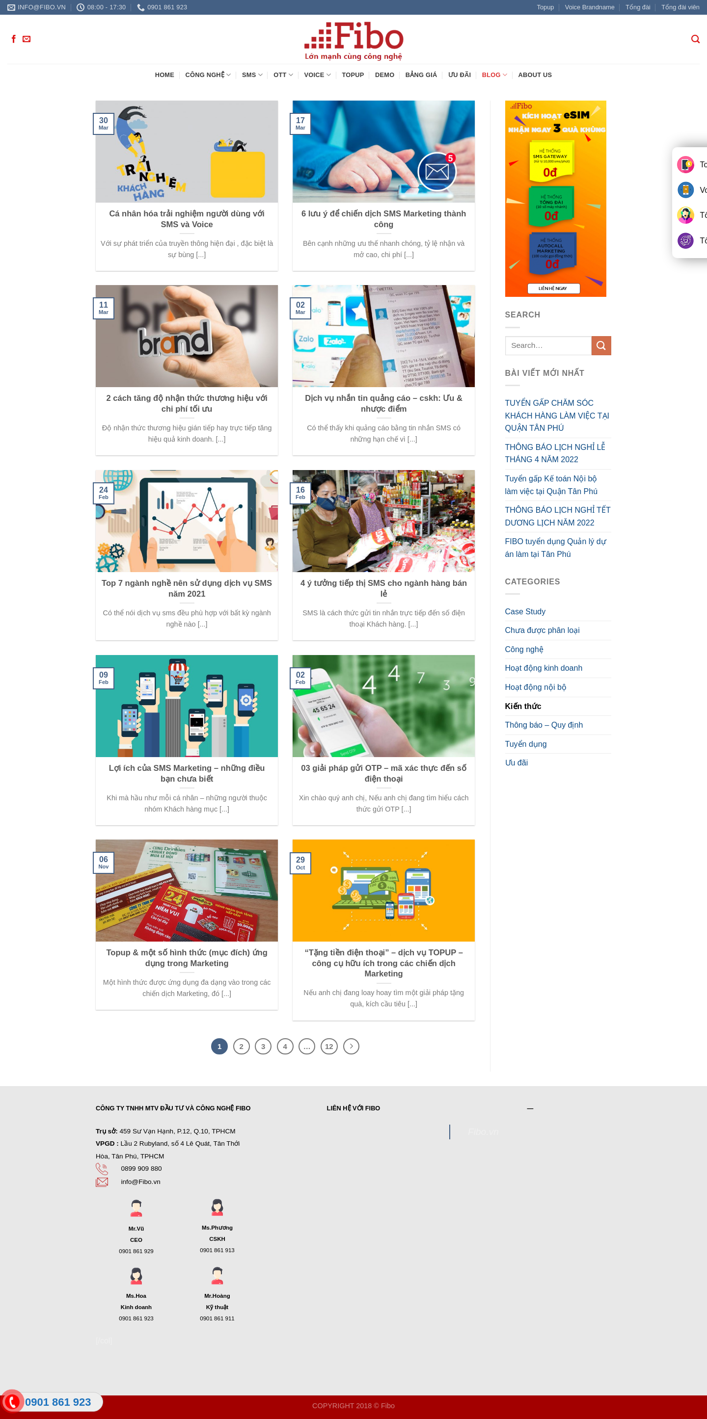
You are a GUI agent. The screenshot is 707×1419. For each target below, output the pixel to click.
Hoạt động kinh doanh (544, 668)
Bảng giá (421, 75)
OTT (283, 74)
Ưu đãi (459, 75)
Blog (494, 74)
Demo (384, 75)
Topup (545, 7)
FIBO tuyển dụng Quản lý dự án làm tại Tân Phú (555, 547)
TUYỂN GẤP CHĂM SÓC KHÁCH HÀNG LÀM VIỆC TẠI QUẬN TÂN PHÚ (557, 415)
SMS (252, 74)
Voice (317, 74)
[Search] (695, 39)
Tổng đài (638, 7)
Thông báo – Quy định (544, 725)
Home (164, 75)
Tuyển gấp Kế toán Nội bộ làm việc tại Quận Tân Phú (551, 485)
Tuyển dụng (526, 744)
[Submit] (601, 345)
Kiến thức (523, 706)
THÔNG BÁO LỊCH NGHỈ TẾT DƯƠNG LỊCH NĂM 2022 (558, 516)
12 (329, 1046)
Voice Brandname (590, 7)
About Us (535, 75)
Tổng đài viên (680, 7)
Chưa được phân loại (542, 630)
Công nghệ (208, 74)
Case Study (525, 611)
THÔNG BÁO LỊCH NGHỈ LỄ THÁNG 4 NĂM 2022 (555, 453)
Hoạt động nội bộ (536, 687)
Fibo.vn (483, 1132)
